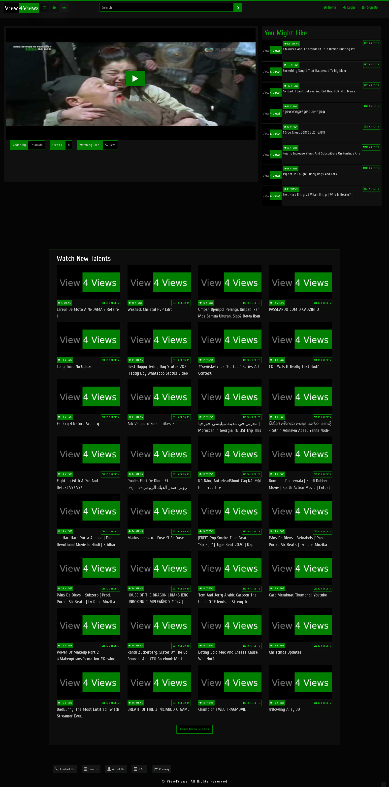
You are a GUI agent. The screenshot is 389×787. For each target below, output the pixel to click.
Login (349, 7)
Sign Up (370, 7)
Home (330, 7)
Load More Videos (194, 729)
